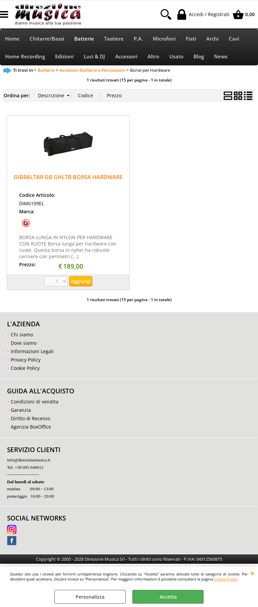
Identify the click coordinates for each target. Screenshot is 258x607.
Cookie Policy (226, 579)
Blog (199, 56)
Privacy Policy (26, 359)
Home (12, 38)
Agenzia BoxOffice (31, 427)
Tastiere (114, 38)
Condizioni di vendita (34, 401)
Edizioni (64, 56)
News (220, 56)
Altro (153, 56)
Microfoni (164, 38)
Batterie (84, 38)
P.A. (138, 38)
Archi (212, 38)
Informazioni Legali (32, 351)
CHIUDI (252, 573)
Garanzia (21, 410)
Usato (176, 56)
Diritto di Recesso (30, 418)
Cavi (234, 38)
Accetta (168, 597)
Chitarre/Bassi (47, 38)
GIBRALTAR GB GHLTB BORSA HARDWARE (68, 177)
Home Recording (25, 56)
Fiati (191, 38)
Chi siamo (22, 334)
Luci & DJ (94, 56)
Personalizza (90, 597)
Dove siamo (24, 343)
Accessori (126, 56)
